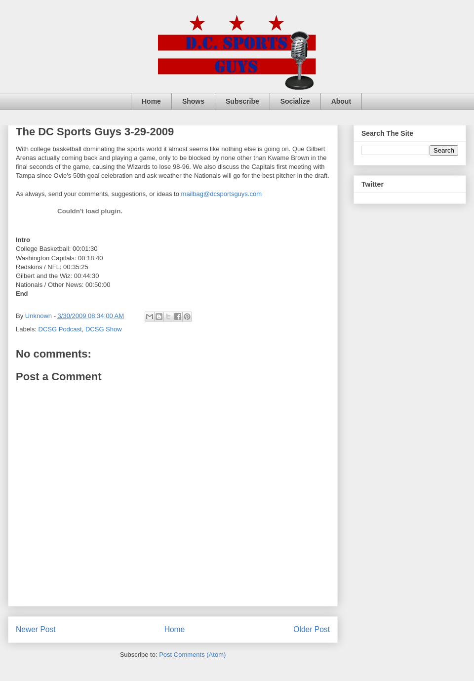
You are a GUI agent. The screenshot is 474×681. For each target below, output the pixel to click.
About (341, 101)
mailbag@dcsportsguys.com (221, 194)
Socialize (295, 101)
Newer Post (36, 629)
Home (151, 101)
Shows (193, 101)
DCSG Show (103, 329)
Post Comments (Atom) (192, 654)
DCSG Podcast (60, 329)
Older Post (311, 629)
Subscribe (242, 101)
